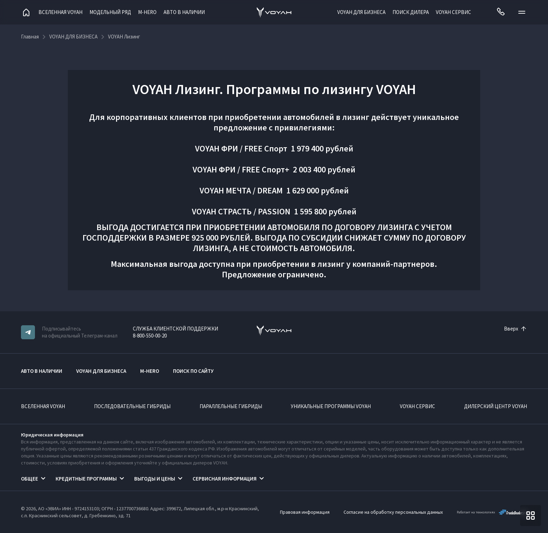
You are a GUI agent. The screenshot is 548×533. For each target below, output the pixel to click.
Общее (29, 478)
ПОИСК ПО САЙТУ (193, 371)
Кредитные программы (86, 478)
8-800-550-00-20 (150, 335)
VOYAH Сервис (453, 12)
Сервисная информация (225, 478)
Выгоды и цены (154, 478)
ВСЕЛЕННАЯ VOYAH (43, 406)
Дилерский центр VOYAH (495, 406)
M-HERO (147, 12)
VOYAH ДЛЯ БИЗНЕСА (361, 12)
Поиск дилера (410, 12)
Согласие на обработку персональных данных (393, 512)
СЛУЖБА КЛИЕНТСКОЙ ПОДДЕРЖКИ (175, 328)
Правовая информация (305, 512)
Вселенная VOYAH (60, 12)
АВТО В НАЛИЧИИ (184, 12)
